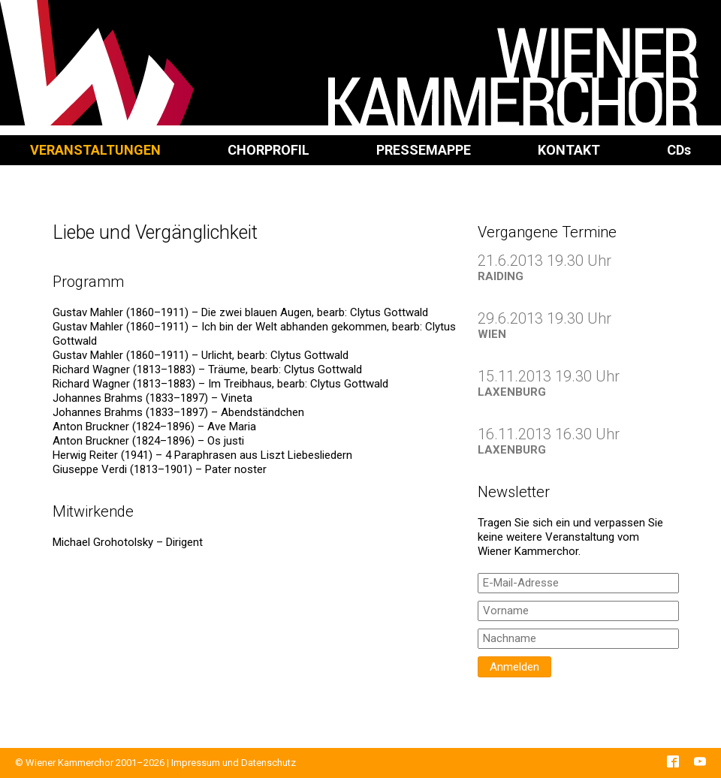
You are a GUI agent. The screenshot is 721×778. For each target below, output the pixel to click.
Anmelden (514, 667)
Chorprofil (268, 150)
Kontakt (569, 150)
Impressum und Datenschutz (233, 762)
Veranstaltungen (95, 150)
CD (679, 150)
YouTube (699, 761)
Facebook (672, 761)
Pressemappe (423, 150)
